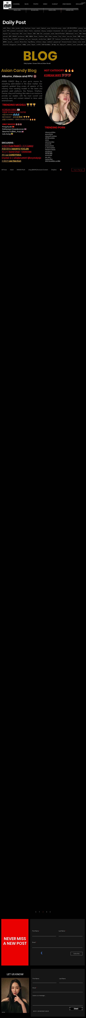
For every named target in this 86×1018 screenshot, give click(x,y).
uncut (24, 33)
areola (52, 33)
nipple (38, 28)
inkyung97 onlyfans (51, 136)
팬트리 (31, 36)
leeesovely (34, 39)
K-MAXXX (15, 39)
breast (33, 28)
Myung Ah (63, 44)
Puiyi (60, 36)
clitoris (64, 36)
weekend (49, 42)
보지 (46, 36)
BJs (41, 33)
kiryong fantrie (49, 145)
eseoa (74, 44)
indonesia (21, 39)
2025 (34, 33)
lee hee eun (21, 36)
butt (66, 31)
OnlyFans (41, 36)
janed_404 (80, 44)
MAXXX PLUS (21, 170)
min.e (76, 33)
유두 (10, 36)
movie (79, 42)
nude (22, 28)
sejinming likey (49, 142)
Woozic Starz (23, 42)
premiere (12, 31)
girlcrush (5, 36)
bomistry (76, 39)
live (9, 33)
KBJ (21, 33)
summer (55, 36)
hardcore (57, 39)
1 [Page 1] (39, 912)
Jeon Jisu (69, 36)
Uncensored (56, 31)
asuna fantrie (49, 134)
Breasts (5, 39)
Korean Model (65, 39)
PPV (8, 31)
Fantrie (31, 31)
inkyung (43, 31)
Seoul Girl (5, 44)
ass (26, 39)
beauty (74, 42)
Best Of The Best (60, 33)
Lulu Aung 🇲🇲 (7, 134)
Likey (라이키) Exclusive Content (38, 170)
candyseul (49, 31)
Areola (19, 44)
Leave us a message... (39, 995)
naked (64, 28)
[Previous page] (35, 911)
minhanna (38, 42)
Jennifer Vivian (42, 39)
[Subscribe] (77, 953)
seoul (4, 31)
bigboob (43, 28)
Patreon (30, 33)
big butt (5, 33)
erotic (83, 42)
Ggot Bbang (31, 42)
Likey (80, 31)
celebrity (69, 44)
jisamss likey (49, 159)
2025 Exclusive (69, 33)
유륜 (79, 36)
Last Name (62, 931)
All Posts (4, 170)
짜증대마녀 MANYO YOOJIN (15, 148)
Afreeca (82, 39)
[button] (55, 3)
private (18, 28)
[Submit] (76, 1008)
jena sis (17, 42)
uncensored (20, 31)
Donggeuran (13, 44)
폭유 (27, 36)
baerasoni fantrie (50, 149)
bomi (71, 39)
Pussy (9, 39)
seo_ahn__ (11, 42)
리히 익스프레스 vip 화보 (52, 161)
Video (50, 36)
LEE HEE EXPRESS (72, 28)
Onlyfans (54, 170)
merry (82, 36)
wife (62, 31)
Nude (74, 36)
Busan (36, 36)
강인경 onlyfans (50, 138)
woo (29, 39)
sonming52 (48, 155)
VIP (53, 39)
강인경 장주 (48, 153)
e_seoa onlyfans (50, 147)
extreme (80, 28)
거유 (80, 33)
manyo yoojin (15, 33)
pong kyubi (47, 33)
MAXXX (15, 36)
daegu (44, 42)
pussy (48, 28)
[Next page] (50, 911)
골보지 (49, 39)
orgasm (70, 31)
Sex (58, 44)
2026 (38, 33)
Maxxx (8, 28)
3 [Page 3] (46, 912)
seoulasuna (48, 151)
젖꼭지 (5, 42)
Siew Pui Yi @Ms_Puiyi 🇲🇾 (13, 131)
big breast (28, 28)
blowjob (76, 31)
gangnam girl (57, 42)
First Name (35, 931)
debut (26, 31)
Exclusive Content (67, 42)
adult (4, 28)
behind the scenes (56, 28)
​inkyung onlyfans (50, 132)
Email (34, 942)
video (13, 28)
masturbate (37, 31)
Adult (11, 170)
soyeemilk (48, 143)
